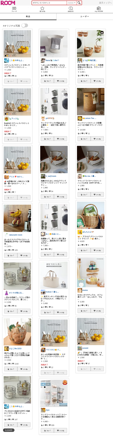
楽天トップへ (105, 2)
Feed (14, 9)
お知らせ (70, 9)
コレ (12, 255)
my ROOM (99, 9)
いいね (25, 255)
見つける (42, 9)
